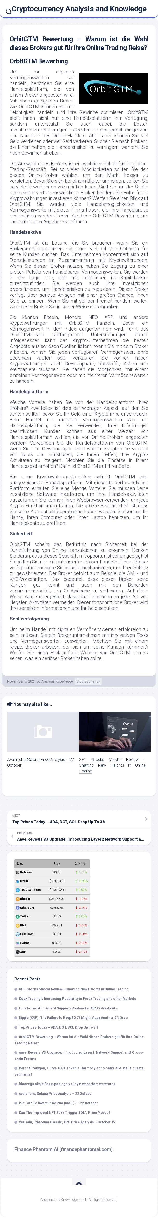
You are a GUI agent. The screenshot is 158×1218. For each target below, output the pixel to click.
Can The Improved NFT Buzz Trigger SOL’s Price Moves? (64, 1113)
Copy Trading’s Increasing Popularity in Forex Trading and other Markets (77, 999)
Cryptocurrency (88, 681)
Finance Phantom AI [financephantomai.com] (63, 1149)
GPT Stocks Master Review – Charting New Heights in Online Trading (112, 765)
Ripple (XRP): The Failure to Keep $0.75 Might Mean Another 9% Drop (73, 1018)
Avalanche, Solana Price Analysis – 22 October (56, 1093)
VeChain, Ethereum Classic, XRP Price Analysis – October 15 (67, 1122)
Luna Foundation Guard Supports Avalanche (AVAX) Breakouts (68, 1008)
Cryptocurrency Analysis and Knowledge (79, 8)
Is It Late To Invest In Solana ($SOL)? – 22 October (58, 1103)
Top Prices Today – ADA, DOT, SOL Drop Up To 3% (58, 1027)
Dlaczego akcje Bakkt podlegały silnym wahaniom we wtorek (67, 1084)
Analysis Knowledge (57, 681)
